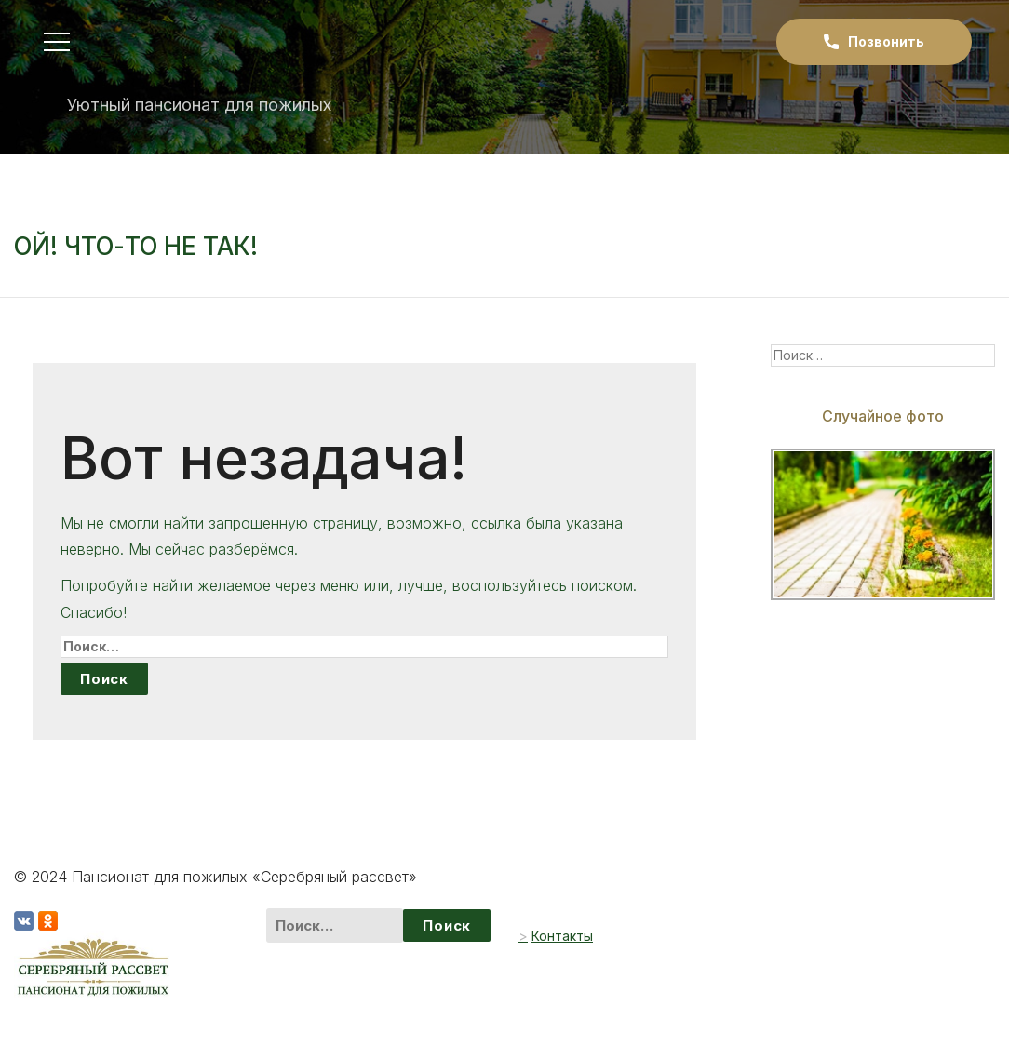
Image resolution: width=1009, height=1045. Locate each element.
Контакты (562, 936)
